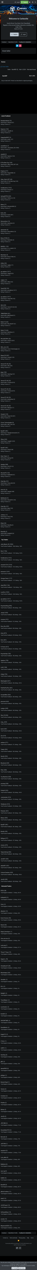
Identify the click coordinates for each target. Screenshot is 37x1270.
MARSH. (3, 246)
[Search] (35, 2)
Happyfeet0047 (5, 137)
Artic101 (9, 466)
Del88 (2, 1178)
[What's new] (32, 2)
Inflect (2, 263)
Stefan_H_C (10, 198)
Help (28, 1238)
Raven (2, 925)
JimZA (2, 1116)
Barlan (2, 1109)
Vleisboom (4, 804)
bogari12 (3, 1034)
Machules (9, 240)
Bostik (2, 831)
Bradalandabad (5, 120)
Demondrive (4, 221)
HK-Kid (9, 122)
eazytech (3, 1150)
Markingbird (4, 681)
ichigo (2, 674)
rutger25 (9, 273)
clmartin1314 (4, 564)
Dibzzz (2, 818)
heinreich (3, 571)
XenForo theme (17, 1245)
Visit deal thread (31, 69)
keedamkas (10, 399)
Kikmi (2, 204)
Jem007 (3, 859)
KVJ (2, 986)
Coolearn (3, 1096)
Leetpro (3, 708)
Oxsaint (9, 357)
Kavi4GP (14, 69)
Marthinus (10, 332)
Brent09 (3, 1184)
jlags (2, 372)
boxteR (3, 1014)
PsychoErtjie (4, 653)
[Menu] (2, 2)
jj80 (2, 1061)
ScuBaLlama (4, 187)
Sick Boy (3, 1055)
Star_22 (3, 715)
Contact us (5, 1238)
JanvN (2, 879)
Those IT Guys (4, 952)
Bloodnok (3, 763)
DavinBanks (4, 1027)
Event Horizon (4, 918)
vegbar (9, 265)
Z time (2, 1041)
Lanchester (4, 1007)
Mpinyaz (9, 407)
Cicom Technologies (12, 349)
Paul (8, 516)
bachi (8, 214)
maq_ (2, 722)
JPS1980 (3, 1123)
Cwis (2, 904)
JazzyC (3, 612)
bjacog (9, 458)
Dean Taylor (4, 456)
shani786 (3, 585)
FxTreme (9, 382)
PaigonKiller (10, 173)
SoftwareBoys (4, 1212)
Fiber (2, 770)
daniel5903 (4, 1068)
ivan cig (3, 1171)
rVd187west (4, 1205)
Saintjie (3, 464)
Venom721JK (10, 307)
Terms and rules (13, 1238)
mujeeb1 (9, 441)
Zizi (2, 735)
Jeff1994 (3, 1143)
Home (32, 1238)
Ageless (3, 660)
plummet (3, 701)
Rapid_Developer (5, 931)
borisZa (9, 189)
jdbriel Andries (5, 1191)
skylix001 (3, 865)
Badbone (3, 1164)
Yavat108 (3, 288)
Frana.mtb (10, 483)
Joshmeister (4, 797)
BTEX (2, 890)
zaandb (9, 131)
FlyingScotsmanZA (12, 432)
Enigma (3, 171)
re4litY (2, 1048)
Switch (9, 449)
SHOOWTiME (4, 1020)
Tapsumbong (4, 852)
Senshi (2, 756)
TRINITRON (4, 313)
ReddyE (3, 993)
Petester (3, 811)
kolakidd (9, 533)
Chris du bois (4, 938)
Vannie (3, 1089)
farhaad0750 (4, 196)
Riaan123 (3, 355)
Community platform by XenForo (18, 1243)
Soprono (3, 129)
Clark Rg (9, 374)
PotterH (3, 790)
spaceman (10, 223)
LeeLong (3, 945)
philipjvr (3, 1075)
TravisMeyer (4, 1000)
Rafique (3, 838)
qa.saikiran (4, 271)
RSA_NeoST (10, 323)
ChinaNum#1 (4, 966)
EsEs (2, 213)
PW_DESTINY (4, 338)
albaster (3, 911)
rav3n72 (9, 340)
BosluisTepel (4, 1082)
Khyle (2, 523)
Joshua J (3, 515)
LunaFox (3, 592)
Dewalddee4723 (5, 1130)
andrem (3, 742)
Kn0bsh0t (3, 897)
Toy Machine (4, 777)
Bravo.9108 (4, 238)
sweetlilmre (4, 146)
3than (2, 439)
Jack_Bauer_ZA (11, 147)
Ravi (2, 551)
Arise (2, 633)
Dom (2, 640)
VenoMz (3, 979)
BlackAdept (4, 972)
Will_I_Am (3, 347)
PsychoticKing (5, 605)
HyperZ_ (3, 959)
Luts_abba (3, 1157)
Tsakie (2, 749)
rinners (3, 845)
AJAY (2, 667)
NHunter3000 (10, 206)
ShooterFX (3, 473)
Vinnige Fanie (4, 578)
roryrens (3, 619)
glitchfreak (10, 315)
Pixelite (3, 1102)
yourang (3, 783)
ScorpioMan (4, 694)
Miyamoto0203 (5, 1225)
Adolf (2, 1198)
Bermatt (3, 1137)
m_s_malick (10, 248)
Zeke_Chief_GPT (11, 164)
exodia (2, 1219)
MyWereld (9, 474)
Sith (2, 305)
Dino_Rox (3, 626)
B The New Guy (5, 162)
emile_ (9, 139)
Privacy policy (22, 1238)
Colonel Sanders (5, 872)
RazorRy (9, 525)
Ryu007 (3, 431)
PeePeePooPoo (5, 688)
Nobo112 (3, 322)
